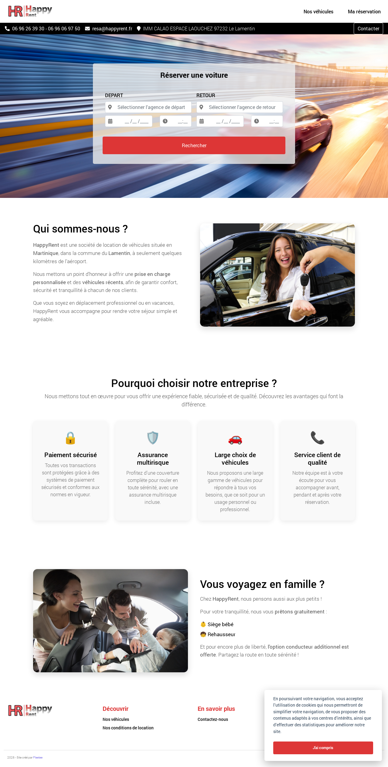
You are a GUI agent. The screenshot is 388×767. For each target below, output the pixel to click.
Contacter (368, 28)
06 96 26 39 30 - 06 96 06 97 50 (42, 28)
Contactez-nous (213, 719)
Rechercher (194, 145)
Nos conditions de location (128, 728)
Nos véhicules (116, 719)
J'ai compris (323, 747)
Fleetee (38, 757)
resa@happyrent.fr (108, 28)
